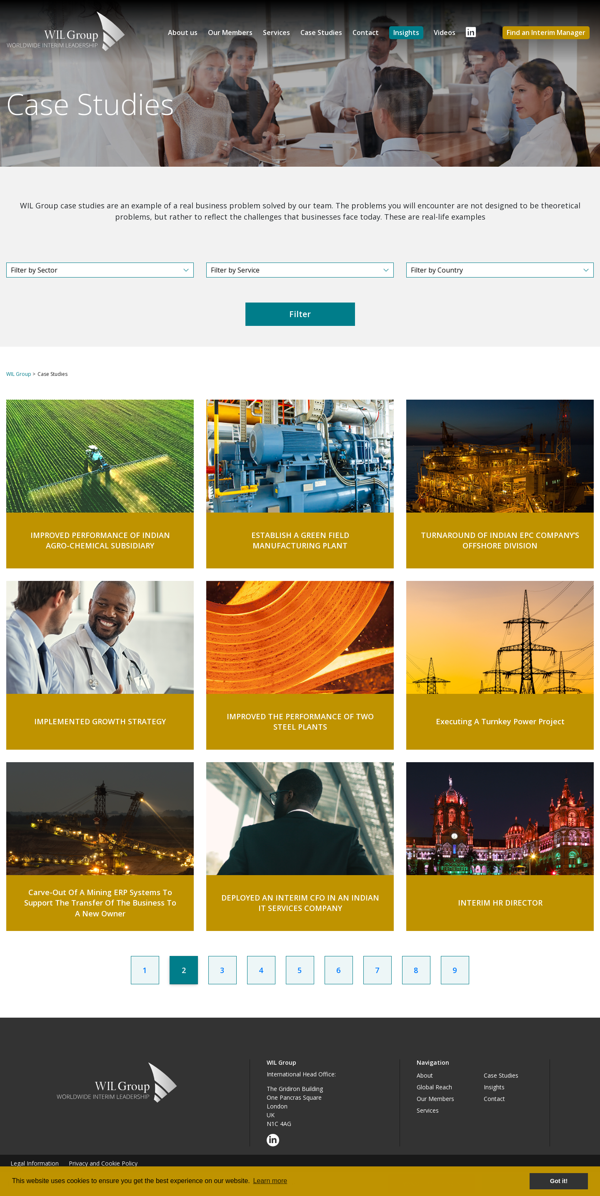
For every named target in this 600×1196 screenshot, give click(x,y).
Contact (365, 32)
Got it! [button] (559, 1181)
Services (276, 32)
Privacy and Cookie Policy (103, 1163)
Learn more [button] (270, 1180)
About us (183, 32)
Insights (406, 32)
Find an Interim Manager (546, 32)
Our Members (230, 32)
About (425, 1075)
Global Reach (434, 1087)
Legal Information (34, 1163)
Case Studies (321, 32)
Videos (444, 32)
